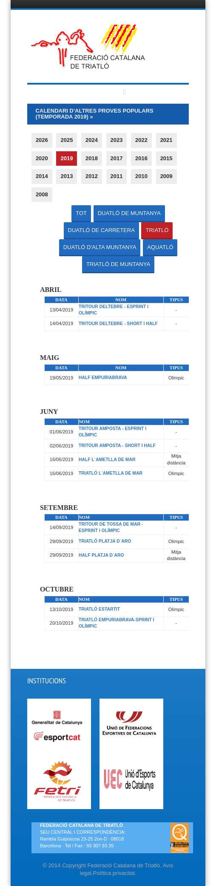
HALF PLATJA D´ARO (101, 555)
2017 (117, 158)
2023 (117, 140)
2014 (42, 176)
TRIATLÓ (156, 230)
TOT (81, 213)
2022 (141, 140)
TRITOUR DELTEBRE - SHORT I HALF (118, 323)
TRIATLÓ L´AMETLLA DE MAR (110, 473)
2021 (166, 140)
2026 (42, 140)
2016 (141, 158)
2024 (91, 140)
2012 (91, 176)
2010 (141, 176)
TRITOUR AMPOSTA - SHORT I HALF (117, 445)
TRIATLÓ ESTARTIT (99, 609)
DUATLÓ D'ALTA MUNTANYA (99, 247)
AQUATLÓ (160, 247)
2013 (66, 176)
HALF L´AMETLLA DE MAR (107, 459)
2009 (166, 176)
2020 (42, 158)
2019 (66, 158)
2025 (66, 140)
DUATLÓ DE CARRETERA (101, 230)
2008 (42, 194)
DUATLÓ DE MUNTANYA (129, 213)
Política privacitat (114, 873)
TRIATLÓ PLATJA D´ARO (105, 541)
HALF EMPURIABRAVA (103, 377)
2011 (117, 176)
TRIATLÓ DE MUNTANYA (118, 264)
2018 (91, 158)
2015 (166, 158)
